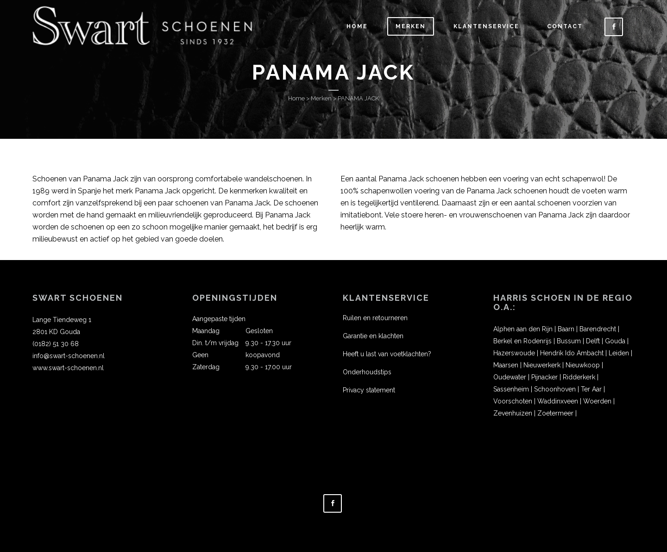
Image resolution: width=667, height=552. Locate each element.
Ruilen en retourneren (375, 318)
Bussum (569, 341)
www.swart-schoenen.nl (68, 368)
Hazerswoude (514, 353)
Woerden (597, 401)
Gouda (615, 341)
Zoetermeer (555, 413)
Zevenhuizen (512, 413)
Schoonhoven (555, 389)
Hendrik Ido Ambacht (572, 353)
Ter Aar (591, 389)
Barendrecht (597, 329)
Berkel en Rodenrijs (522, 341)
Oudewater (509, 377)
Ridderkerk (579, 377)
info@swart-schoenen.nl (68, 356)
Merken (321, 98)
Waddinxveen (557, 401)
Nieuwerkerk (541, 365)
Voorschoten (512, 401)
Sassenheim (511, 389)
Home (296, 98)
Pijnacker (544, 377)
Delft (593, 341)
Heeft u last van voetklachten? (387, 354)
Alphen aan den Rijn (523, 329)
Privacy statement (369, 390)
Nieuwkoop (583, 365)
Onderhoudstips (367, 372)
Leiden (619, 353)
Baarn (566, 329)
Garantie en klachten (373, 336)
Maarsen (505, 365)
